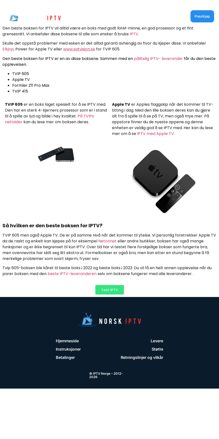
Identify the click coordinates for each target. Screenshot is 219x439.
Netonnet (107, 241)
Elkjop (8, 49)
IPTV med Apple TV (155, 133)
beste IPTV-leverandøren (72, 274)
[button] (174, 16)
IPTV (134, 34)
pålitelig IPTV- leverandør (158, 58)
